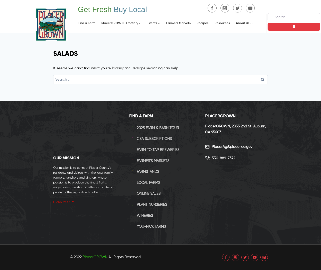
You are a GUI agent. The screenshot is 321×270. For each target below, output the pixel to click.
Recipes (202, 23)
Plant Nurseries (148, 205)
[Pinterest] (264, 257)
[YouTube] (250, 8)
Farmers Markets (178, 23)
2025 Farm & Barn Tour (154, 128)
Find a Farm (86, 23)
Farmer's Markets (149, 161)
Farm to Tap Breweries (154, 150)
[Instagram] (224, 8)
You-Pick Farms (148, 226)
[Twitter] (237, 8)
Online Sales (145, 194)
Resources (222, 23)
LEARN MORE (63, 202)
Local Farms (145, 183)
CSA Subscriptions (151, 139)
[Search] (294, 17)
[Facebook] (212, 8)
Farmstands (144, 172)
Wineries (141, 216)
